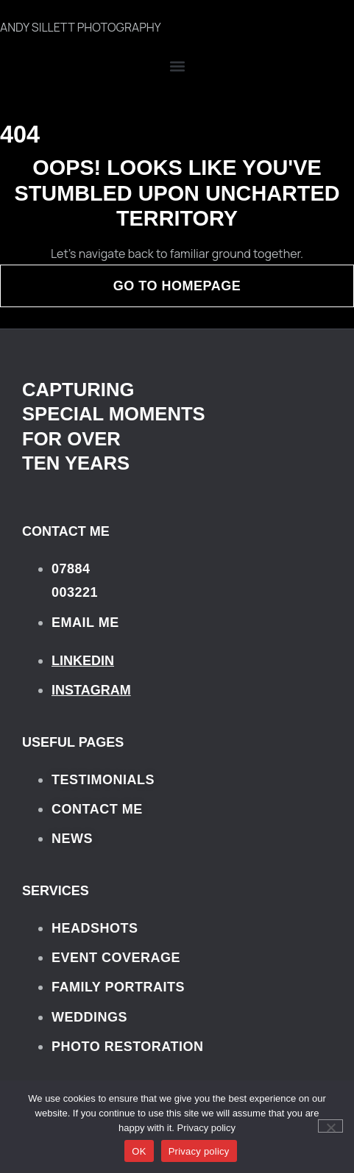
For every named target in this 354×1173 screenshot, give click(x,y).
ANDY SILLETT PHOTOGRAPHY (80, 27)
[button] (177, 66)
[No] (330, 1126)
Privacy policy (206, 1127)
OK (139, 1151)
